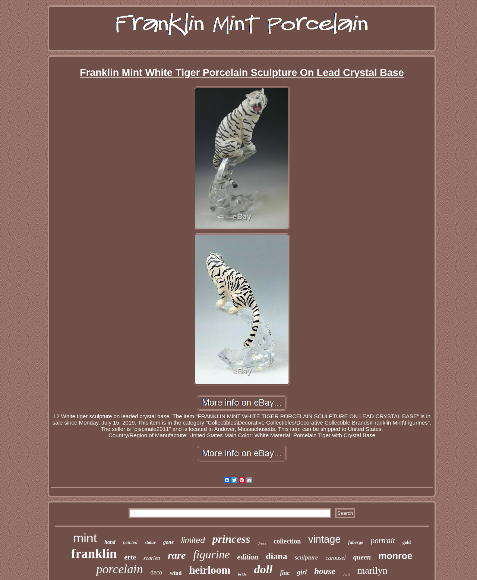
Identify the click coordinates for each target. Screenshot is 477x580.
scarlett (151, 558)
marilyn (372, 570)
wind (176, 573)
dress (262, 543)
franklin (94, 553)
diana (276, 556)
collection (287, 541)
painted (130, 542)
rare (177, 555)
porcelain (119, 569)
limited (193, 540)
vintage (324, 539)
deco (156, 572)
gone (168, 542)
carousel (335, 558)
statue (150, 542)
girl (302, 572)
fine (285, 573)
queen (362, 557)
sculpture (306, 557)
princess (231, 539)
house (324, 571)
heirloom (209, 570)
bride (242, 574)
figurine (211, 554)
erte (130, 557)
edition (248, 557)
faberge (355, 542)
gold (406, 542)
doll (263, 569)
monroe (395, 556)
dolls (346, 574)
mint (85, 538)
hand (110, 542)
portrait (383, 540)
